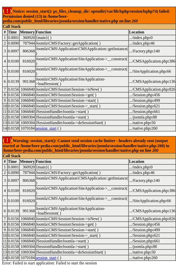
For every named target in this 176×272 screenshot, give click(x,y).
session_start (46, 128)
